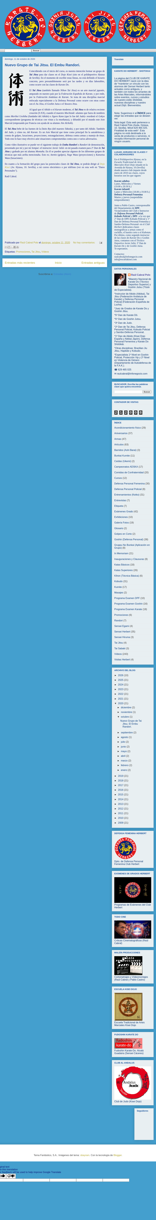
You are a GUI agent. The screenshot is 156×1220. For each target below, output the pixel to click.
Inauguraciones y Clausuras (129, 559)
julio (123, 742)
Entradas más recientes (20, 262)
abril (123, 756)
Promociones (23, 251)
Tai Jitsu (36, 251)
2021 (121, 698)
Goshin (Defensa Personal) (128, 539)
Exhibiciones (121, 517)
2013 (121, 804)
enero (124, 770)
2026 (121, 675)
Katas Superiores (123, 570)
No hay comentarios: (84, 242)
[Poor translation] (11, 1176)
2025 (121, 680)
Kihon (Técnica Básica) (126, 575)
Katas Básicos (121, 564)
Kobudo (118, 581)
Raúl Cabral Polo (140, 275)
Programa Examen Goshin (128, 603)
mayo (124, 751)
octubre (125, 716)
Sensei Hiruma (122, 637)
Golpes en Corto (123, 534)
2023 (121, 689)
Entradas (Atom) (62, 274)
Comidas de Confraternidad (129, 472)
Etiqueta (118, 506)
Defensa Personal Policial (128, 489)
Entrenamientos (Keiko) (126, 494)
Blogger (118, 1155)
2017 (121, 785)
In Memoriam (121, 553)
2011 (121, 813)
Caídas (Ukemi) (122, 461)
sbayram (84, 1155)
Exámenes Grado (123, 511)
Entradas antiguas (93, 262)
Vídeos (45, 251)
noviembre (127, 712)
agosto (125, 737)
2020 (121, 703)
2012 (121, 808)
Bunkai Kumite (122, 455)
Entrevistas (120, 500)
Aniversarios (121, 433)
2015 (121, 794)
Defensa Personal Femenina (129, 483)
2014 (121, 799)
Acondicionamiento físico (127, 427)
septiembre (127, 732)
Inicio (58, 262)
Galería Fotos (121, 522)
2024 (121, 684)
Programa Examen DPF (127, 598)
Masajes (118, 592)
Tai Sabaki (119, 648)
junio (124, 746)
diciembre (126, 707)
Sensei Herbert (122, 631)
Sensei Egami (121, 626)
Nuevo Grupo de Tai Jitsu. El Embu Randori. (42, 65)
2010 (121, 818)
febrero (125, 765)
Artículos (119, 444)
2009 (121, 822)
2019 (121, 776)
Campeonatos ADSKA (126, 466)
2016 (121, 790)
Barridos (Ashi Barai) (125, 450)
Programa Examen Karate (128, 609)
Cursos (118, 478)
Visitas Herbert (122, 659)
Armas (117, 439)
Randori (118, 620)
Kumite (118, 587)
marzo (124, 760)
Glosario (118, 528)
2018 (121, 780)
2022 (121, 694)
